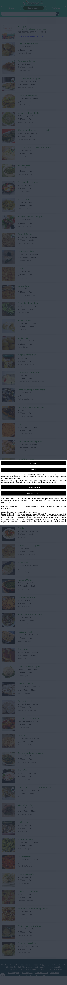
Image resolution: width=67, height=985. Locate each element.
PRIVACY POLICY (33, 487)
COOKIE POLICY (33, 493)
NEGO (33, 470)
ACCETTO (33, 463)
